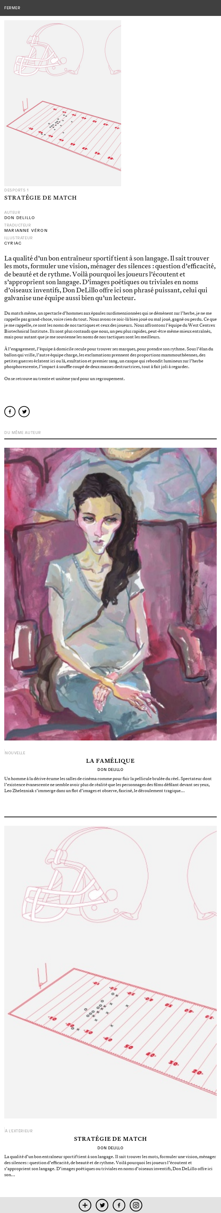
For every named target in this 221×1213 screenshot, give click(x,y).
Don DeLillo (19, 217)
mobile (85, 1205)
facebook (119, 1205)
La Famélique (110, 761)
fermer (12, 7)
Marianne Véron (26, 230)
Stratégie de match (110, 1139)
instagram (136, 1205)
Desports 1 (16, 190)
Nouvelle (15, 753)
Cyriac (13, 243)
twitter (102, 1205)
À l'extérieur (19, 1131)
